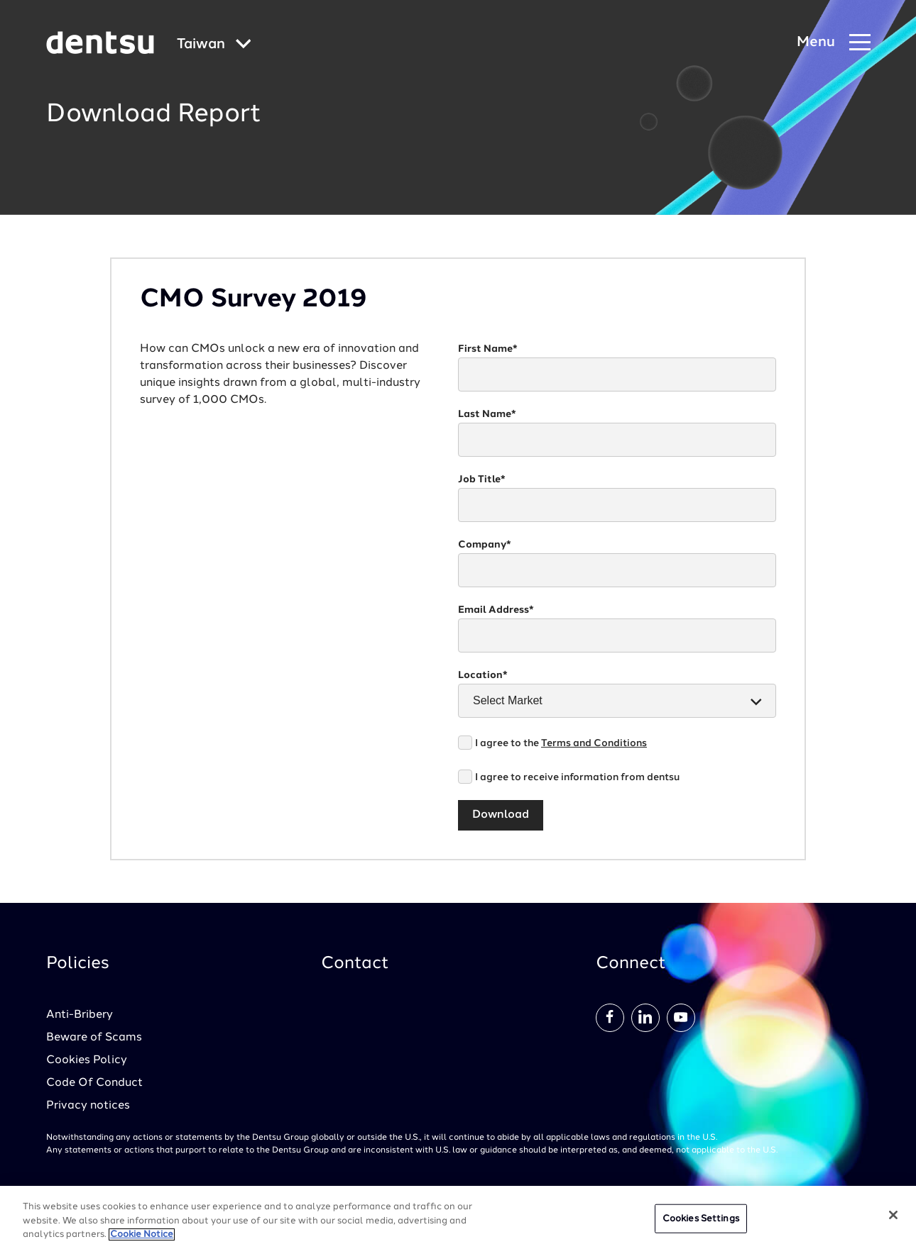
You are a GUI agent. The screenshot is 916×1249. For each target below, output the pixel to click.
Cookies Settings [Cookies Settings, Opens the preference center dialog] (701, 1218)
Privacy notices (88, 1105)
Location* (483, 675)
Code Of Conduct (94, 1083)
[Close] (893, 1215)
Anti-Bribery (79, 1015)
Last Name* (487, 414)
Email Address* (496, 610)
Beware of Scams (94, 1037)
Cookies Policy (86, 1060)
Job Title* (482, 479)
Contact (355, 963)
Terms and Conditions (594, 743)
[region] (458, 1217)
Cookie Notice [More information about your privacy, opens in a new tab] (141, 1234)
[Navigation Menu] (834, 43)
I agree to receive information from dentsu (577, 777)
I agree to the (561, 743)
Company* (484, 545)
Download (500, 815)
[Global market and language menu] (214, 45)
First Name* (488, 349)
